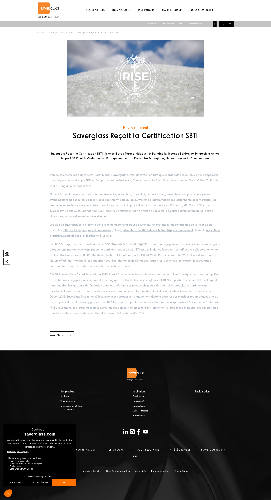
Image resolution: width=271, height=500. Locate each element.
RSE (180, 3)
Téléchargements (195, 3)
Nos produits (121, 16)
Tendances (138, 396)
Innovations (139, 416)
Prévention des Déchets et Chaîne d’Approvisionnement (158, 230)
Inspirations (146, 16)
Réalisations (139, 406)
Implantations (203, 391)
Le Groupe (151, 3)
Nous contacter (201, 16)
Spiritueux (65, 396)
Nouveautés (139, 401)
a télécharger (180, 450)
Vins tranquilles (68, 401)
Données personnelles (118, 471)
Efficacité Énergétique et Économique (87, 230)
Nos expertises (95, 16)
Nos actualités (167, 3)
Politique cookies (160, 471)
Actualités (140, 471)
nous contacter (213, 450)
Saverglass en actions (61, 33)
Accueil (41, 33)
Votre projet (86, 450)
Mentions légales (92, 471)
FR (214, 3)
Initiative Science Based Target (125, 244)
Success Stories (140, 411)
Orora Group (181, 471)
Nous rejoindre (172, 16)
